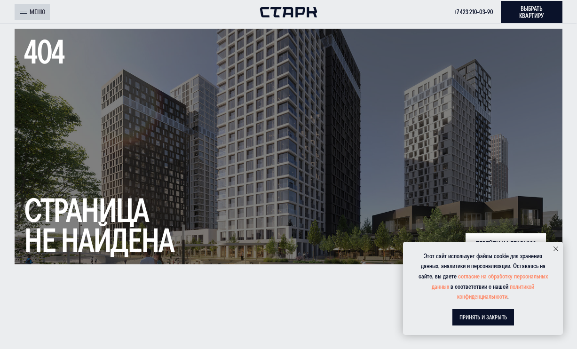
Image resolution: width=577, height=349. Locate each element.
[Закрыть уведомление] (556, 249)
